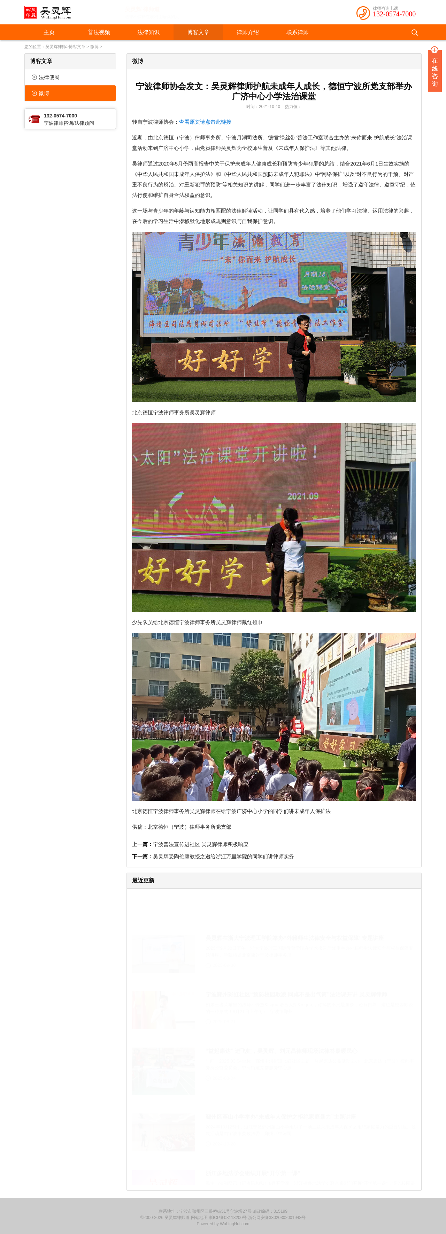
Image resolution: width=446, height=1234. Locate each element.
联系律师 (297, 32)
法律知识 (148, 32)
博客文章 (198, 32)
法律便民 (46, 77)
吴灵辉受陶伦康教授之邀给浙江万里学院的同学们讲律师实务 (223, 856)
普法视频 (99, 32)
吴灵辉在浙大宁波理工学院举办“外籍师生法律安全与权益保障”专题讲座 (295, 904)
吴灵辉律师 (55, 46)
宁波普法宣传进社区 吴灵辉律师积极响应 (200, 844)
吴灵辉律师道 (177, 1217)
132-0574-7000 (394, 14)
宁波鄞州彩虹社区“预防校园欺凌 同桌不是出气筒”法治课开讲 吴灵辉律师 (296, 961)
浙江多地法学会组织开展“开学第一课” (253, 1139)
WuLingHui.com (234, 1223)
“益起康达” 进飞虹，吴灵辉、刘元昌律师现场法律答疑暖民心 (281, 1017)
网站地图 (199, 1217)
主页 (49, 32)
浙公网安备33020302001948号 (277, 1217)
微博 (94, 46)
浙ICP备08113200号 (228, 1217)
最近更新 (143, 880)
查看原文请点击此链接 (205, 122)
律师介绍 (248, 32)
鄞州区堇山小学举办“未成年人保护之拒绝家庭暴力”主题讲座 (281, 1083)
